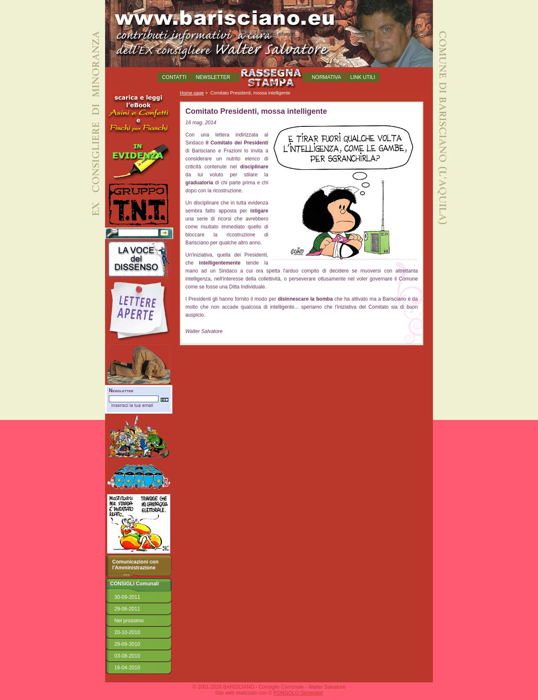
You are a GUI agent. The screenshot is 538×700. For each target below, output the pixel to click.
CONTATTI (174, 77)
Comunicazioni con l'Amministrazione (135, 565)
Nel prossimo (129, 621)
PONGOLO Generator (298, 693)
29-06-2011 (127, 609)
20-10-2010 (127, 632)
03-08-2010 (127, 656)
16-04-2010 (127, 668)
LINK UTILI (362, 77)
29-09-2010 (127, 644)
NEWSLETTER (213, 77)
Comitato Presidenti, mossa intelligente (250, 92)
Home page (192, 92)
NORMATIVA (326, 77)
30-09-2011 (127, 597)
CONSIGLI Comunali (134, 584)
